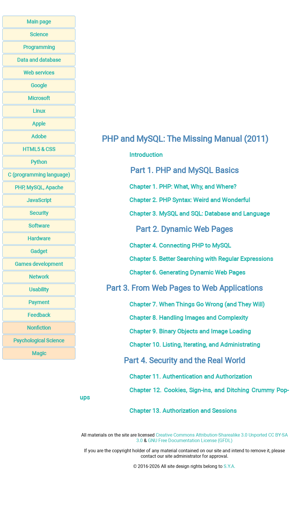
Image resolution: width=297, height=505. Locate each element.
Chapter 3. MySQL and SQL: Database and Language (199, 213)
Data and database (39, 60)
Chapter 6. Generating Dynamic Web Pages (187, 272)
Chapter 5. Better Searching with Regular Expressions (201, 258)
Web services (38, 73)
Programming (39, 47)
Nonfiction (39, 328)
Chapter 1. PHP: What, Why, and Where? (182, 186)
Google (39, 85)
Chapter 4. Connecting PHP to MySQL (180, 245)
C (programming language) (39, 175)
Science (39, 34)
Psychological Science (38, 340)
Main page (39, 22)
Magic (39, 353)
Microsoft (39, 98)
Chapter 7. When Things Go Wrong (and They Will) (197, 304)
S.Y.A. (229, 466)
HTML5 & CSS (39, 149)
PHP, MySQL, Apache (39, 187)
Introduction (146, 154)
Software (39, 226)
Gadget (38, 251)
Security (39, 213)
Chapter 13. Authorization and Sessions (183, 410)
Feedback (39, 315)
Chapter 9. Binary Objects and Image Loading (190, 331)
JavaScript (39, 200)
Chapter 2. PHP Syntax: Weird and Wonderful (189, 200)
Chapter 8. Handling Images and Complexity (188, 317)
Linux (39, 111)
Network (39, 277)
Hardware (39, 238)
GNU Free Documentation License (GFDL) (190, 440)
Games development (39, 264)
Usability (39, 289)
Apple (39, 124)
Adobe (38, 136)
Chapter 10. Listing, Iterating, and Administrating (194, 344)
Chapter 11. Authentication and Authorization (190, 376)
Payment (38, 302)
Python (39, 162)
